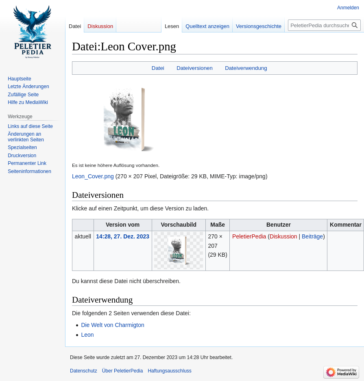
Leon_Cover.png (93, 176)
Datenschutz (83, 371)
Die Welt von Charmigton (112, 325)
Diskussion (283, 236)
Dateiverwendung (246, 68)
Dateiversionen (195, 68)
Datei (158, 68)
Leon (87, 334)
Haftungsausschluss (169, 371)
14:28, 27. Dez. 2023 (122, 236)
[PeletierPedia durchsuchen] (324, 25)
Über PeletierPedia (122, 371)
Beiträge (312, 236)
